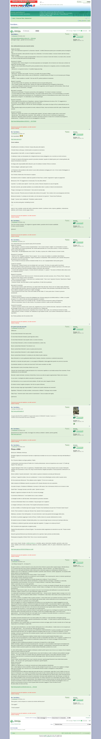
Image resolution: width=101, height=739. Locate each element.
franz (14, 409)
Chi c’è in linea (14, 728)
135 (89, 30)
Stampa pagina (86, 18)
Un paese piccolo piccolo (18, 326)
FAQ (80, 20)
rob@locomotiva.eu (31, 543)
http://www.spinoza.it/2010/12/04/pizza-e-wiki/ (22, 549)
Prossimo (88, 717)
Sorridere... (14, 24)
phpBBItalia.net (49, 736)
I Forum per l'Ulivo (20, 18)
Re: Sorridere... (15, 132)
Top (89, 129)
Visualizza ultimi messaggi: (36, 717)
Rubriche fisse (28, 18)
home (42, 2)
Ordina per (53, 717)
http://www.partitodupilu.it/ (17, 411)
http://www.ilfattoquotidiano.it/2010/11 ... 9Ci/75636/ (23, 121)
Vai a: (51, 724)
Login (89, 20)
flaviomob (15, 36)
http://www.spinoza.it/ (16, 139)
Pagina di (76, 30)
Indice (14, 18)
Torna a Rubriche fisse (16, 724)
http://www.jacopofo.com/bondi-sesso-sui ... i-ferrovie (24, 686)
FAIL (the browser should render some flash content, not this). (51, 4)
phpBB (45, 735)
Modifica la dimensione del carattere (88, 18)
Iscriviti (84, 20)
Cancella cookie (67, 733)
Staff (62, 733)
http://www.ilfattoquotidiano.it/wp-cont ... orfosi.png (23, 38)
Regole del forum (14, 27)
